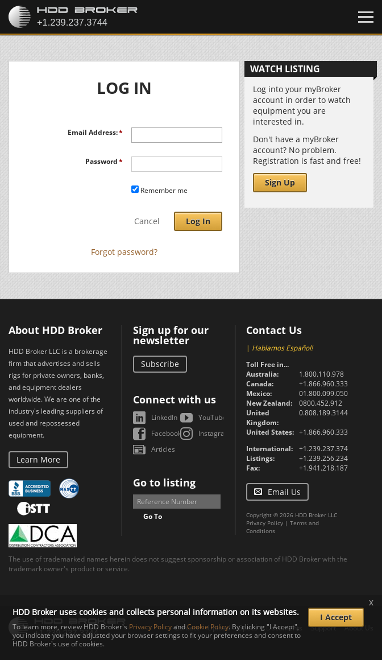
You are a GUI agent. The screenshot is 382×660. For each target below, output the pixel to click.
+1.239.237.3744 (325, 448)
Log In (198, 221)
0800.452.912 (320, 403)
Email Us (284, 491)
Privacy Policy (264, 523)
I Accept (336, 617)
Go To (152, 516)
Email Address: (93, 132)
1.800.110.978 (321, 374)
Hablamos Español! (282, 348)
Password (101, 161)
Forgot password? (124, 251)
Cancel (147, 221)
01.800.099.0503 (325, 393)
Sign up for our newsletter (171, 335)
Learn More (38, 459)
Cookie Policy (208, 627)
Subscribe (160, 363)
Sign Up (280, 182)
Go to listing (164, 482)
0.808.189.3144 (323, 413)
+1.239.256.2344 (325, 458)
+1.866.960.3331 (325, 384)
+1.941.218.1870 (325, 468)
